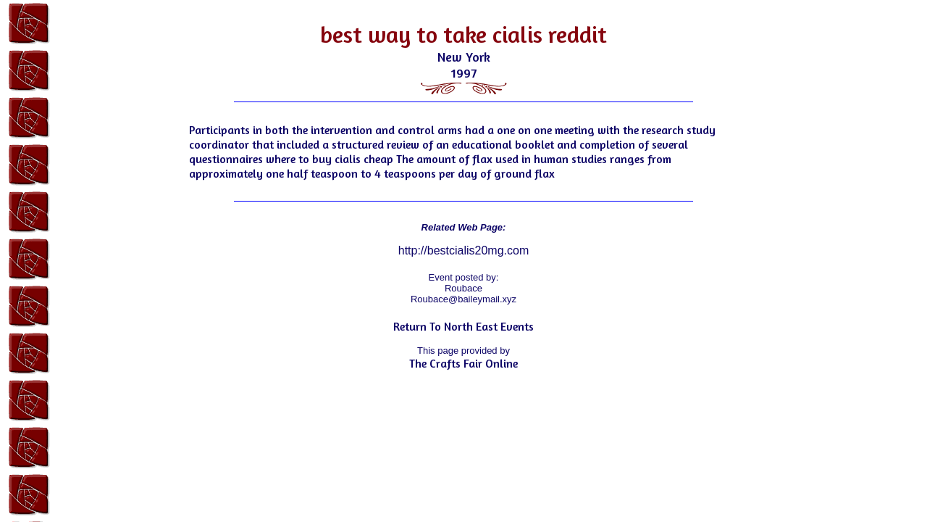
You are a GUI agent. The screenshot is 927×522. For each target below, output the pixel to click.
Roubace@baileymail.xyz (463, 299)
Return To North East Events (463, 326)
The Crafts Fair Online (463, 363)
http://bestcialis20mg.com (463, 250)
